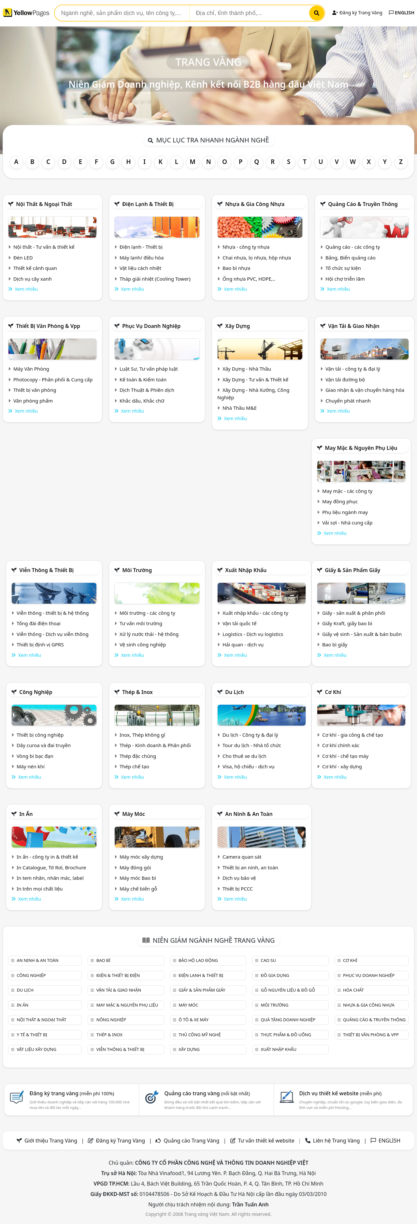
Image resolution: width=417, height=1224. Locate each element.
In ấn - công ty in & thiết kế (47, 856)
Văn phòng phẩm (33, 400)
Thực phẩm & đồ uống (286, 1035)
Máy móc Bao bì (138, 878)
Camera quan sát (242, 856)
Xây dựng (237, 326)
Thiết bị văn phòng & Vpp (48, 326)
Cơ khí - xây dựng (342, 766)
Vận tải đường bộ (345, 379)
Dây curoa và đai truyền (44, 745)
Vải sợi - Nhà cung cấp (347, 522)
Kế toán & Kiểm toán (143, 379)
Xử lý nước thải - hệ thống (149, 634)
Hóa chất (353, 990)
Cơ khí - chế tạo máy (345, 756)
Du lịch (234, 692)
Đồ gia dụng (275, 975)
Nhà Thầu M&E (240, 408)
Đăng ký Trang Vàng (357, 12)
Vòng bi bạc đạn (35, 756)
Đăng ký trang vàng (72, 1093)
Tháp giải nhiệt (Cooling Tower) (155, 278)
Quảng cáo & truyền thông (363, 204)
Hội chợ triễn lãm (345, 278)
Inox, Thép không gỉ (142, 734)
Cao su (268, 960)
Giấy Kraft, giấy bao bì (347, 623)
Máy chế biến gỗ (138, 888)
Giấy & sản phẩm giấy (352, 570)
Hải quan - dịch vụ (243, 644)
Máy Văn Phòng (31, 368)
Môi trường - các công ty (147, 613)
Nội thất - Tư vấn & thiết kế (44, 246)
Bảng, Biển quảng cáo (350, 257)
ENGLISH (401, 12)
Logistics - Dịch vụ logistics (253, 634)
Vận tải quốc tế (239, 623)
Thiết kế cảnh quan (35, 268)
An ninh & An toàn (249, 814)
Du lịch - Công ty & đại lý (250, 734)
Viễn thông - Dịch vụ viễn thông (53, 634)
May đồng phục (340, 501)
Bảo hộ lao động (198, 960)
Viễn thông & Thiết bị (46, 570)
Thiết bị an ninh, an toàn (250, 867)
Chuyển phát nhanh (348, 400)
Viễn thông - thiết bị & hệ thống (53, 613)
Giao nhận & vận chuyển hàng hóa (364, 390)
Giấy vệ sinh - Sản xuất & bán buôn (362, 634)
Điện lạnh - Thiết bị (141, 246)
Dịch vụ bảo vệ (239, 878)
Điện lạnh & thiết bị (148, 204)
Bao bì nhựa (236, 268)
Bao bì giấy (334, 644)
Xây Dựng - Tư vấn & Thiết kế (255, 379)
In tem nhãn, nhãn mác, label (50, 878)
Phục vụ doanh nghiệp (151, 326)
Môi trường (137, 570)
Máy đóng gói (135, 867)
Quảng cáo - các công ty (352, 246)
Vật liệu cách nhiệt (140, 268)
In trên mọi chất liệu (40, 888)
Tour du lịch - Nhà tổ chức (252, 745)
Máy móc (133, 814)
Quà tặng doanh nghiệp (288, 1020)
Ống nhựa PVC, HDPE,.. (249, 278)
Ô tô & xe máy (193, 1020)
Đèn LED (23, 257)
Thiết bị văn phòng (34, 390)
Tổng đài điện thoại (39, 623)
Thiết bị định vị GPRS (40, 644)
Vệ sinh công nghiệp (143, 644)
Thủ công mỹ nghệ (200, 1035)
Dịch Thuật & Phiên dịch (147, 390)
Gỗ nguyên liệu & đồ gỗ (288, 990)
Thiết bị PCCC (238, 888)
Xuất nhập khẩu (245, 570)
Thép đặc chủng (138, 756)
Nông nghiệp (111, 1020)
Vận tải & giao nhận (353, 326)
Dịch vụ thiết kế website (340, 1093)
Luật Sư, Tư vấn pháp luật (149, 368)
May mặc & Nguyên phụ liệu (361, 447)
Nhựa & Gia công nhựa (254, 204)
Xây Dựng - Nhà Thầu (247, 368)
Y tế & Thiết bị (32, 1035)
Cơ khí (333, 692)
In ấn (26, 814)
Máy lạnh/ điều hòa (142, 257)
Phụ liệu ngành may (345, 512)
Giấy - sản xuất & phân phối (353, 613)
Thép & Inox (137, 692)
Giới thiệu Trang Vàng (50, 1140)
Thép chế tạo (134, 766)
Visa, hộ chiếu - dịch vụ (249, 766)
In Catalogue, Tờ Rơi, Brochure (51, 867)
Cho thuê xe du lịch (244, 756)
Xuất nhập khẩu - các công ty (255, 613)
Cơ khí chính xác (340, 745)
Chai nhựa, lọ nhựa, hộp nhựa (257, 257)
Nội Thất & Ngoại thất (44, 204)
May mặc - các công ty (347, 491)
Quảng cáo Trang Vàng (191, 1140)
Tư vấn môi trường (141, 623)
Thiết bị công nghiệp (40, 734)
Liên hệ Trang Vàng (336, 1140)
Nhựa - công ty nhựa (246, 246)
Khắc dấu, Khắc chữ (142, 400)
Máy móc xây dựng (141, 856)
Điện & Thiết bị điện (118, 975)
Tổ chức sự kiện (343, 268)
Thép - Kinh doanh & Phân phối (155, 745)
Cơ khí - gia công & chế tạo (352, 734)
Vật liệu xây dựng (36, 1049)
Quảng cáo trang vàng (207, 1093)
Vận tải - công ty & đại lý (352, 368)
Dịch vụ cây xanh (32, 278)
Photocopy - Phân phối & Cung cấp (53, 379)
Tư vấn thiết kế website (267, 1140)
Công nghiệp (35, 692)
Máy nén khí (31, 766)
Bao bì (103, 960)
